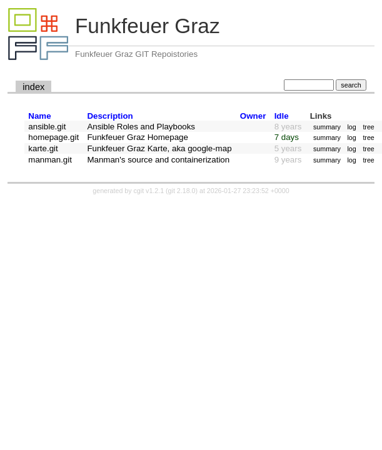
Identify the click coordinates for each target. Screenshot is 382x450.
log (351, 127)
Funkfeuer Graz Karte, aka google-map (159, 148)
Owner (253, 116)
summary (327, 127)
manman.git (50, 159)
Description (110, 116)
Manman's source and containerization (158, 159)
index (33, 87)
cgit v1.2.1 (149, 190)
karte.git (43, 148)
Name (39, 116)
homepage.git (53, 137)
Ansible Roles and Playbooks (141, 126)
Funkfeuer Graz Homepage (137, 137)
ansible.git (47, 126)
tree (368, 127)
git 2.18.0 (182, 190)
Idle (281, 116)
